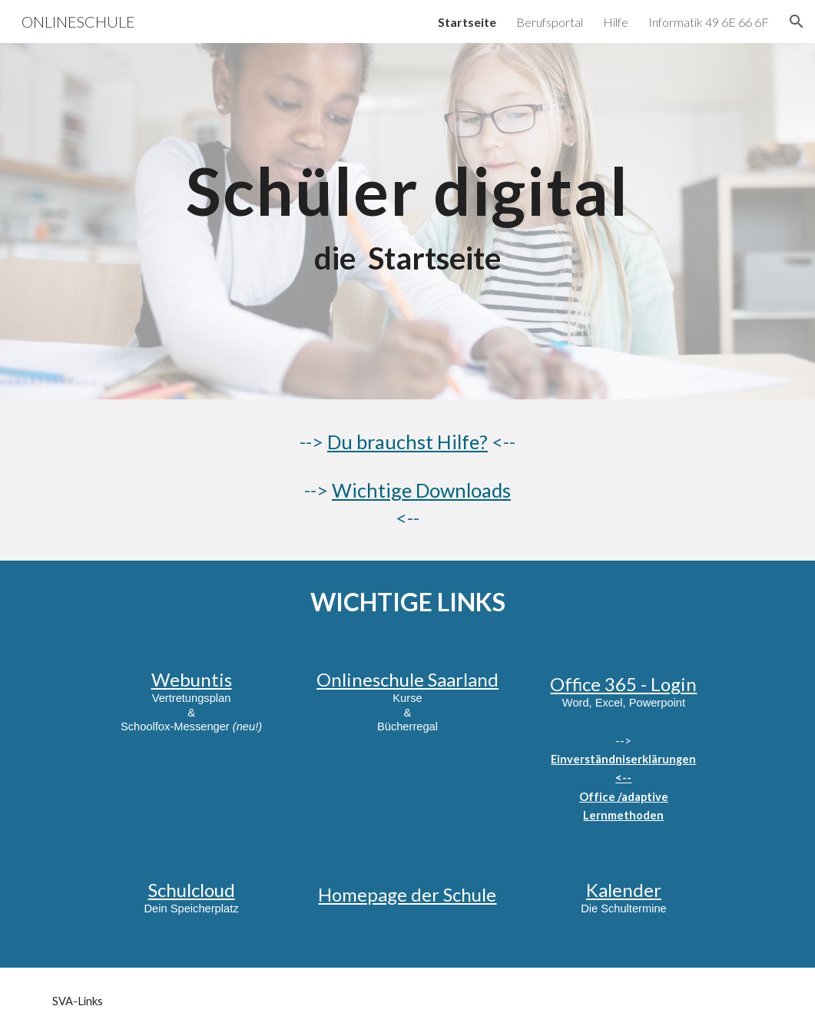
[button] (796, 21)
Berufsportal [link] (549, 22)
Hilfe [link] (615, 22)
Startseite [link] (467, 22)
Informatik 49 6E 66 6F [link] (708, 22)
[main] (407, 221)
